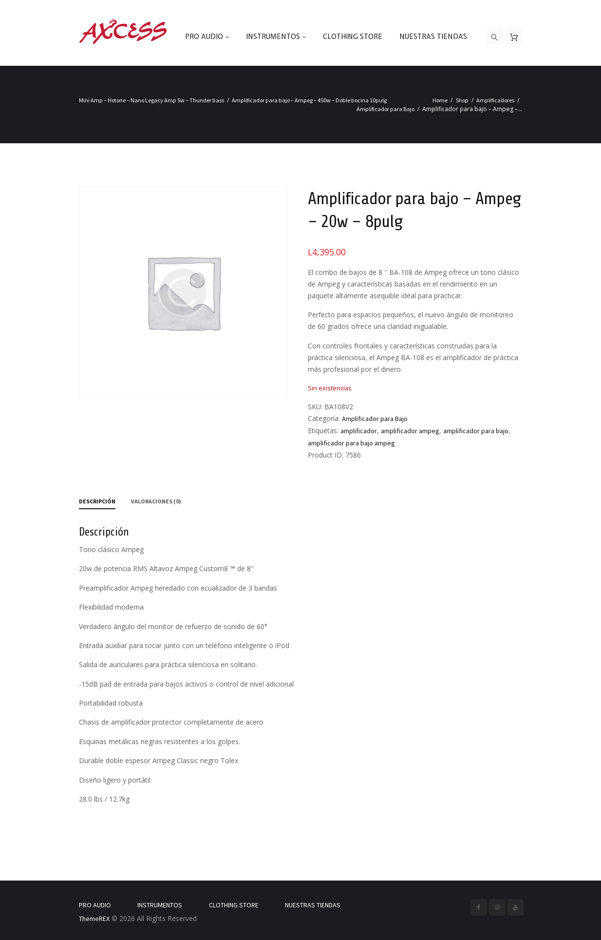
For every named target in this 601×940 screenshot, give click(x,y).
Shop (462, 100)
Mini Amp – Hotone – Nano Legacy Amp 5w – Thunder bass (151, 100)
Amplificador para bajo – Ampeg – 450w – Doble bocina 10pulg (309, 100)
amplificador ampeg (410, 430)
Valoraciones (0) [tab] (156, 501)
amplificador (358, 430)
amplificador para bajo (475, 430)
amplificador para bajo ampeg (351, 443)
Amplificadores (495, 100)
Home (440, 100)
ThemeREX (94, 918)
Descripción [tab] (97, 501)
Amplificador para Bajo (385, 109)
